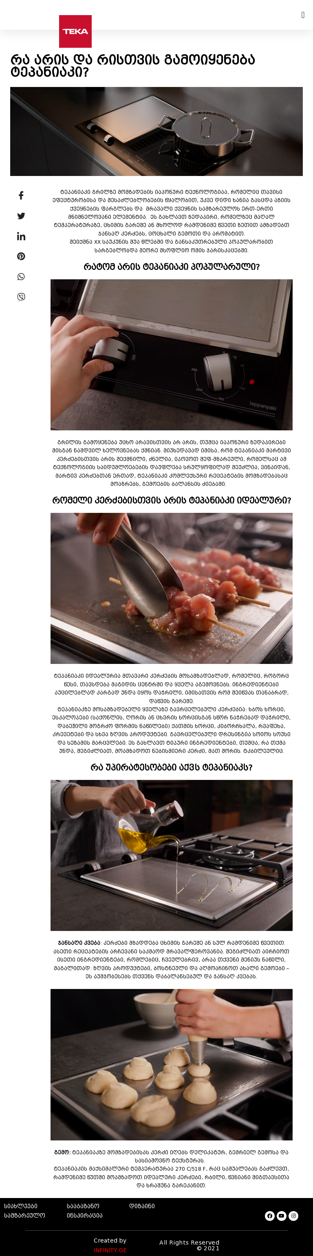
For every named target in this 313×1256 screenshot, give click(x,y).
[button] (303, 15)
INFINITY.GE (110, 1250)
